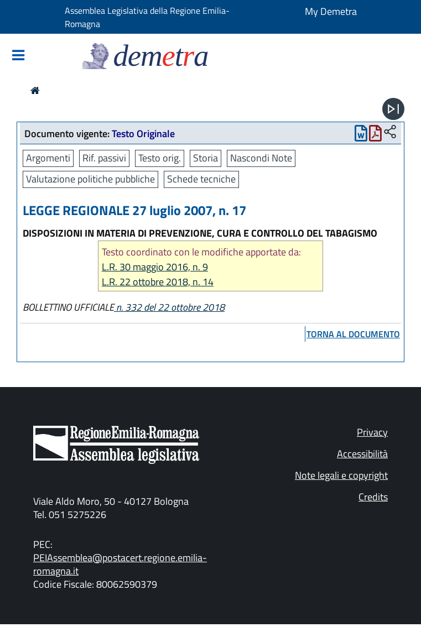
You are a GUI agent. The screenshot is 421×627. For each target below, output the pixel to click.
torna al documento (353, 334)
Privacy (372, 432)
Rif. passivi (104, 157)
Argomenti (48, 157)
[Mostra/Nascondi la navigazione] (18, 56)
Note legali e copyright (341, 475)
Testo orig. (159, 157)
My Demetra (331, 11)
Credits (373, 496)
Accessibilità (362, 453)
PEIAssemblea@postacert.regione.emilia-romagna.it (120, 564)
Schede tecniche (201, 178)
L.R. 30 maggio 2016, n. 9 (155, 266)
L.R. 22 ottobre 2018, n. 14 (158, 281)
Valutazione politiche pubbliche (90, 178)
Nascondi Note (261, 157)
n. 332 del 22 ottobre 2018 (169, 307)
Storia (205, 157)
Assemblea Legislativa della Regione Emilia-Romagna (147, 17)
